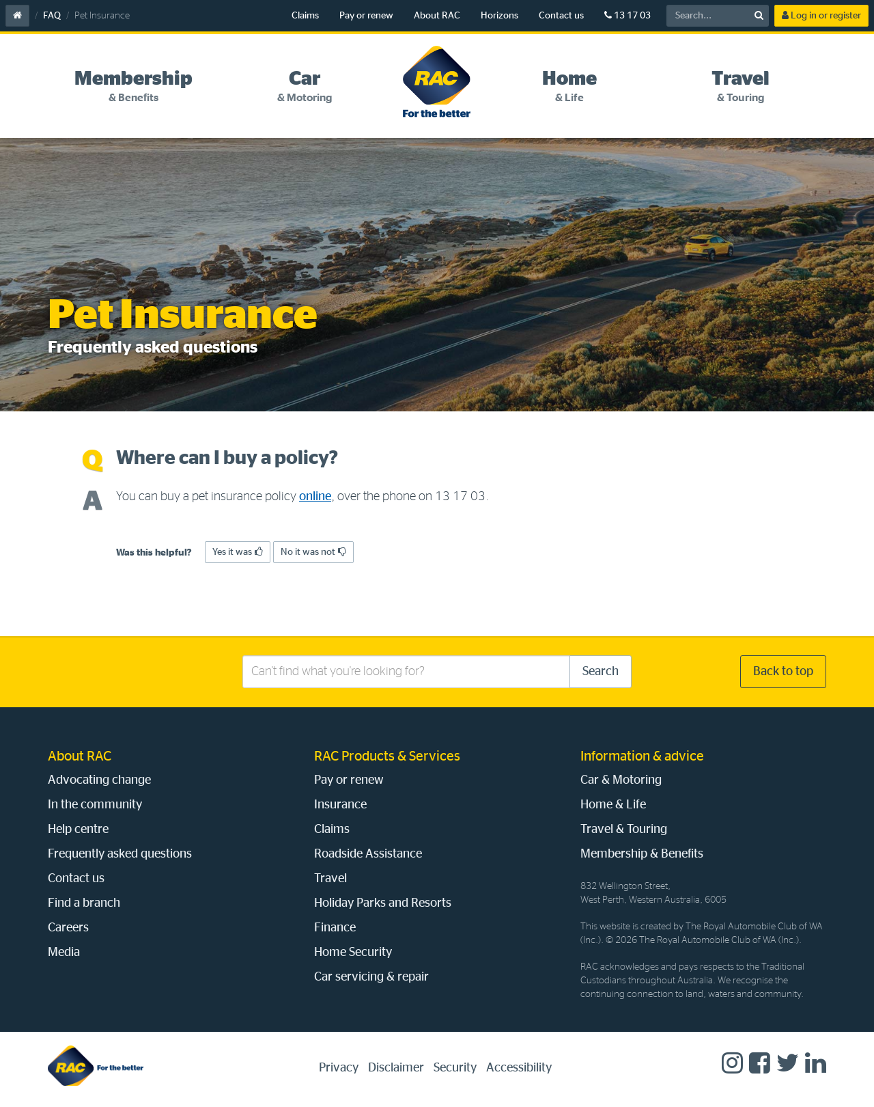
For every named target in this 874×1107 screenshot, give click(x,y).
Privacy (338, 1068)
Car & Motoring (621, 780)
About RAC (437, 15)
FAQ (52, 15)
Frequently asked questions (120, 854)
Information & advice (642, 756)
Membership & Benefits (641, 854)
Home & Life (613, 805)
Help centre (78, 829)
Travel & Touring (623, 829)
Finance (335, 928)
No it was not (313, 552)
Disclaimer (396, 1068)
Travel (330, 879)
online (315, 497)
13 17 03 (627, 15)
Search (600, 672)
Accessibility (519, 1068)
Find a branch (84, 903)
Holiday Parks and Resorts (382, 903)
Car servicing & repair (371, 977)
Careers (68, 928)
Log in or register (821, 15)
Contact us (561, 15)
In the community (95, 805)
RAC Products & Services (387, 756)
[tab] (133, 87)
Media (64, 952)
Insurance (340, 805)
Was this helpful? (154, 553)
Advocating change (99, 780)
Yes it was (237, 552)
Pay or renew (366, 15)
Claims (305, 15)
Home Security (353, 952)
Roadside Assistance (368, 854)
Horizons (499, 15)
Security (455, 1068)
